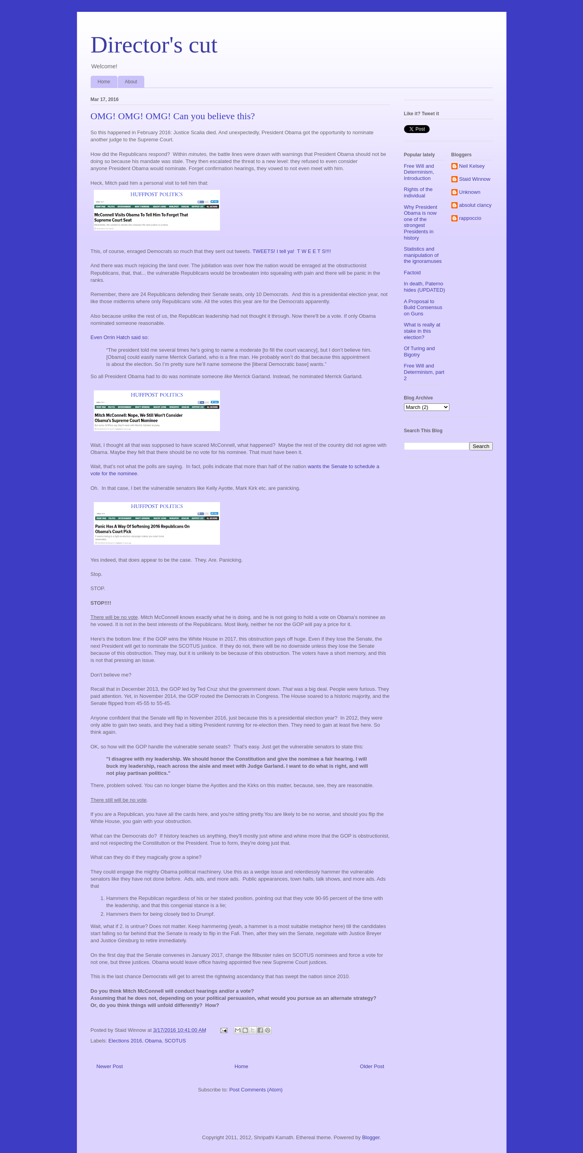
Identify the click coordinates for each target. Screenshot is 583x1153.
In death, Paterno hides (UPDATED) (424, 287)
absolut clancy (475, 205)
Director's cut (154, 45)
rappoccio (470, 218)
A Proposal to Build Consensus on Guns (423, 307)
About (131, 81)
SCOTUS (175, 1041)
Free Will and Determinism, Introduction (419, 172)
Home (104, 81)
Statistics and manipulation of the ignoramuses (423, 255)
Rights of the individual (418, 192)
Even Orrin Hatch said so (119, 337)
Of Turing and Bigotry (419, 351)
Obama (153, 1041)
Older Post (372, 1066)
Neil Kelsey (472, 166)
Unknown (470, 192)
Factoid (412, 273)
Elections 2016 (125, 1041)
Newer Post (110, 1066)
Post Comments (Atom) (256, 1090)
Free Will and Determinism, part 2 (424, 372)
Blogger (371, 1137)
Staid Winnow (474, 179)
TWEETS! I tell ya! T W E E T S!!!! (291, 251)
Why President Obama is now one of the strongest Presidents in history (421, 222)
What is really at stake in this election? (422, 331)
